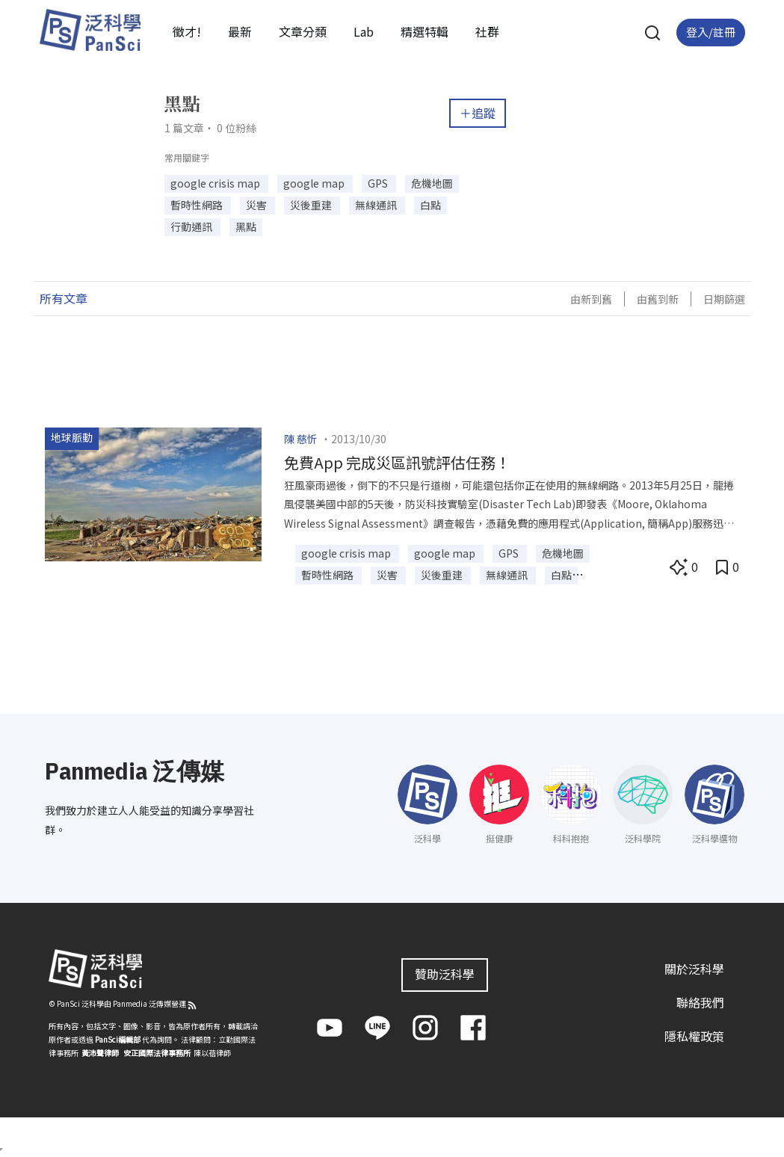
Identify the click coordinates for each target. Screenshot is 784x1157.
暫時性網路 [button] (197, 204)
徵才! (187, 31)
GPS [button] (379, 183)
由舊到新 (658, 298)
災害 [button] (257, 204)
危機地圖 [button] (432, 183)
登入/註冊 (710, 32)
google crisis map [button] (216, 183)
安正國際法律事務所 (157, 1052)
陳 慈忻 (301, 438)
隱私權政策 (694, 1036)
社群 (487, 31)
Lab (364, 31)
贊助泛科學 (445, 974)
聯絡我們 (700, 1002)
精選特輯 (424, 31)
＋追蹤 (478, 113)
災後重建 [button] (312, 204)
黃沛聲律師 (100, 1052)
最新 (240, 31)
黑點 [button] (245, 226)
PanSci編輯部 (118, 1039)
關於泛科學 (694, 969)
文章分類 (303, 31)
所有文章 (63, 298)
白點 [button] (430, 204)
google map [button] (315, 183)
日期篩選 (724, 298)
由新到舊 (591, 298)
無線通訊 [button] (377, 204)
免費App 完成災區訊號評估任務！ (397, 462)
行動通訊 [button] (192, 226)
